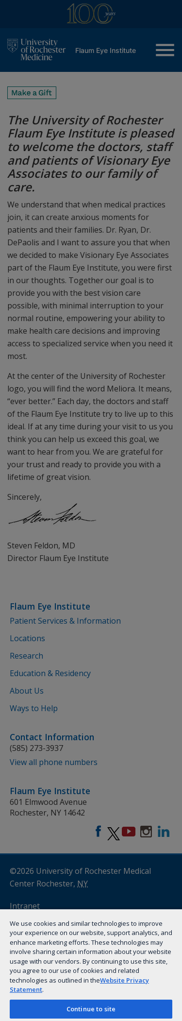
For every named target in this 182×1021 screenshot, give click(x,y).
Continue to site (91, 1008)
